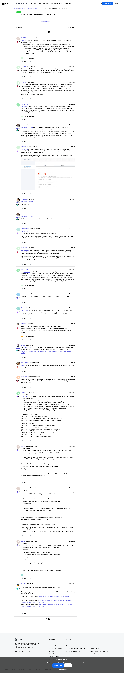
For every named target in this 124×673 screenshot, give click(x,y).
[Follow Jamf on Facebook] (29, 652)
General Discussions (21, 3)
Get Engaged (68, 3)
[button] (107, 3)
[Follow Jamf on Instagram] (26, 652)
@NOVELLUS (25, 250)
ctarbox (23, 446)
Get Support (33, 3)
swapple (23, 293)
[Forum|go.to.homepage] (6, 4)
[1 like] (27, 58)
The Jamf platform (71, 643)
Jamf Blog (52, 651)
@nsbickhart (24, 106)
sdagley (23, 345)
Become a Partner (54, 656)
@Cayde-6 (24, 40)
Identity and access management (99, 645)
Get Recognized (56, 3)
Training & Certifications (55, 645)
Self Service (93, 643)
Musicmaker (24, 307)
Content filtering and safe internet (99, 654)
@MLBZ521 (24, 310)
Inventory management (72, 654)
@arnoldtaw (27, 347)
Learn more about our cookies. (93, 662)
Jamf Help (52, 643)
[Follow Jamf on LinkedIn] (19, 652)
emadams (24, 124)
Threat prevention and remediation (99, 651)
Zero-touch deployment (72, 645)
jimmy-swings (25, 228)
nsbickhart (24, 82)
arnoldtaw (24, 323)
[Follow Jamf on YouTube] (23, 651)
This (22, 365)
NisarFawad (24, 392)
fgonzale (23, 146)
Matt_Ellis (24, 38)
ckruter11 (23, 66)
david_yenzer (25, 376)
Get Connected (44, 3)
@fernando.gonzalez (27, 127)
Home (16, 8)
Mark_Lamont (25, 362)
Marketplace (52, 654)
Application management (73, 651)
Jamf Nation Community (55, 648)
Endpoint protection (95, 648)
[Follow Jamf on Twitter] (16, 651)
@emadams (24, 149)
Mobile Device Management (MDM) (76, 648)
